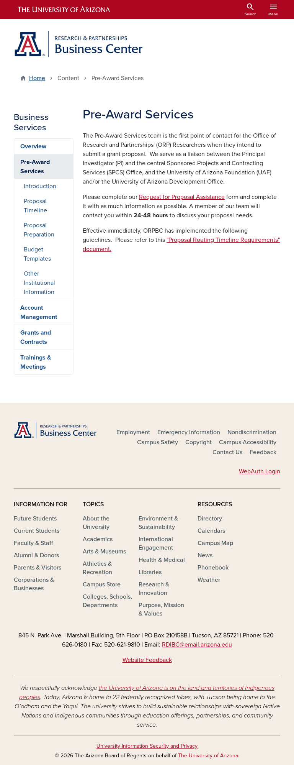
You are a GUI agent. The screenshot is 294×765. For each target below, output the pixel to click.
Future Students (35, 518)
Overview (33, 146)
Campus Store (102, 584)
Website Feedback (147, 660)
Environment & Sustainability (158, 523)
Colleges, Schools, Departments (107, 601)
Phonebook (213, 567)
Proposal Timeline (35, 205)
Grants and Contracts (35, 337)
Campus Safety (157, 442)
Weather (209, 580)
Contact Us (227, 452)
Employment (133, 432)
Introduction (40, 186)
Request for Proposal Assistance (182, 197)
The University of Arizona (208, 755)
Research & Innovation (154, 589)
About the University (96, 523)
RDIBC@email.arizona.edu (197, 644)
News (205, 555)
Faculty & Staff (33, 543)
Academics (98, 539)
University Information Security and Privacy (147, 746)
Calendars (211, 531)
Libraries (150, 572)
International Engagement (156, 543)
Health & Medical (162, 560)
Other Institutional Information (39, 283)
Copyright (198, 442)
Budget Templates (37, 254)
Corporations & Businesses (34, 584)
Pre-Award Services (35, 166)
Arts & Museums (104, 551)
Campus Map (215, 543)
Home (37, 78)
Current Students (36, 531)
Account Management (38, 312)
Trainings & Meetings (35, 362)
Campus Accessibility (247, 442)
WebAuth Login (259, 471)
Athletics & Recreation (97, 568)
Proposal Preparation (39, 230)
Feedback (263, 452)
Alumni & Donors (36, 555)
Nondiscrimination (251, 432)
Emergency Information (188, 432)
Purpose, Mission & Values (161, 609)
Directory (210, 518)
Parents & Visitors (37, 567)
